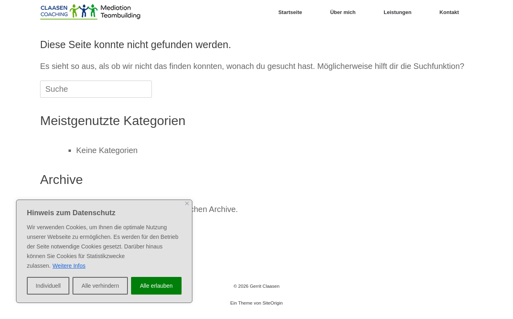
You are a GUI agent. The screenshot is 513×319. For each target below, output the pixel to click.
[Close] (187, 203)
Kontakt (449, 12)
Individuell (48, 286)
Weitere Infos (69, 265)
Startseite (290, 12)
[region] (104, 251)
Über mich (343, 12)
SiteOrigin (273, 303)
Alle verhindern (100, 286)
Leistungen (397, 12)
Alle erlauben (156, 286)
